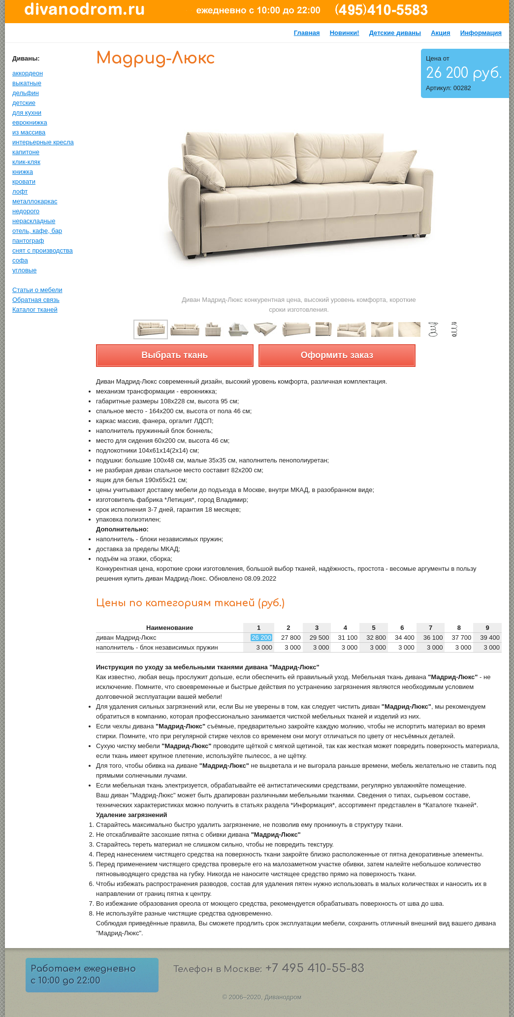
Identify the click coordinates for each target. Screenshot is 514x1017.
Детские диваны (395, 32)
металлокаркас (34, 201)
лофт (20, 191)
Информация (481, 32)
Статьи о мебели (37, 290)
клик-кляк (26, 161)
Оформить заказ (337, 355)
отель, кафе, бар (37, 230)
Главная (307, 32)
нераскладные (33, 221)
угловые (24, 270)
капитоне (25, 152)
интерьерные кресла (43, 142)
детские (23, 102)
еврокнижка (29, 122)
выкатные (26, 83)
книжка (22, 171)
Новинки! (344, 32)
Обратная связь (36, 299)
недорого (25, 211)
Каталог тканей (35, 309)
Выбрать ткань (174, 355)
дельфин (25, 93)
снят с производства (42, 250)
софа (20, 260)
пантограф (28, 240)
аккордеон (27, 73)
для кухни (26, 112)
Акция (440, 32)
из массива (28, 132)
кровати (23, 181)
